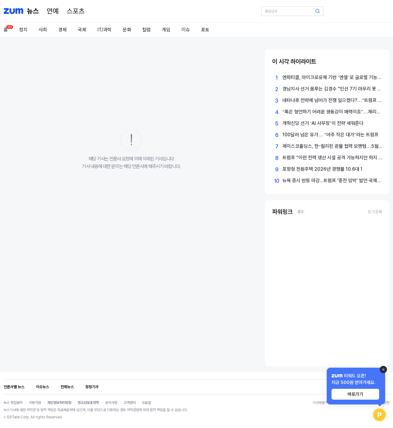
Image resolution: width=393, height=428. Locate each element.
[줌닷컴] (13, 11)
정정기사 (92, 387)
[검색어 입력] (292, 11)
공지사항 (111, 403)
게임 (166, 30)
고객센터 (130, 403)
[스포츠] (76, 11)
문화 (127, 30)
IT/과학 (104, 30)
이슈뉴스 (42, 387)
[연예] (53, 11)
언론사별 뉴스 (14, 387)
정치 (23, 30)
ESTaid (13, 417)
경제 (62, 30)
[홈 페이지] (33, 11)
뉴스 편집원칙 (13, 403)
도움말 (146, 403)
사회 (43, 30)
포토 (205, 30)
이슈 (185, 30)
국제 (82, 30)
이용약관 (35, 403)
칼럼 (146, 30)
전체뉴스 (67, 387)
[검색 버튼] (317, 11)
